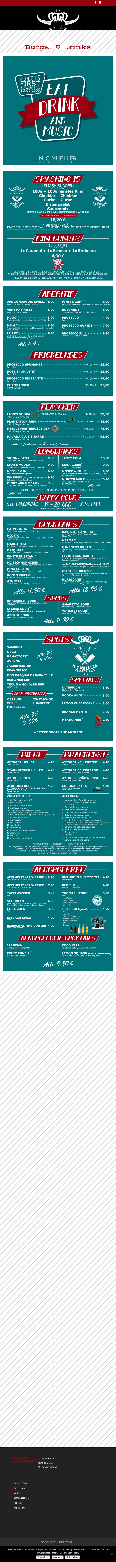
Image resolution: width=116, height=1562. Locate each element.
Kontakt (17, 1503)
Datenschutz (72, 1557)
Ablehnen (57, 1557)
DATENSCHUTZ (48, 1542)
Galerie (17, 1493)
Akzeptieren (43, 1557)
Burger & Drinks (21, 1483)
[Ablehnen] (112, 1553)
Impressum (19, 1508)
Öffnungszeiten (21, 1498)
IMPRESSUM (65, 1542)
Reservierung (20, 1488)
